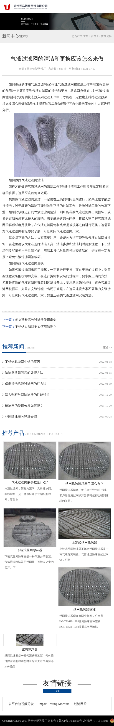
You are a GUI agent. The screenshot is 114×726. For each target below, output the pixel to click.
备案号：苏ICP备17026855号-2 (66, 720)
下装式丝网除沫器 (29, 550)
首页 (93, 36)
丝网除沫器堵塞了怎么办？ (84, 483)
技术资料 (106, 36)
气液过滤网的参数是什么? (29, 482)
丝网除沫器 (30, 649)
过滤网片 (80, 704)
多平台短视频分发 (21, 704)
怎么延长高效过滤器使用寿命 (35, 320)
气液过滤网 (39, 84)
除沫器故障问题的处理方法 (24, 373)
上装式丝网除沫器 (84, 542)
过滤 (80, 84)
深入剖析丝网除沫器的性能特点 (27, 394)
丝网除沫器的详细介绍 (21, 416)
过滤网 (69, 84)
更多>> (107, 347)
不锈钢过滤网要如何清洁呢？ (35, 326)
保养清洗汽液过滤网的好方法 (25, 384)
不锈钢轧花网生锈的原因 (22, 362)
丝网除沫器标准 (84, 609)
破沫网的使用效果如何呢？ (24, 405)
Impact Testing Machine (53, 704)
